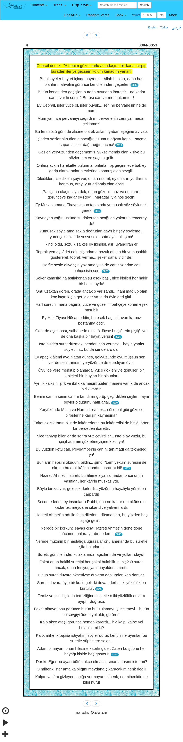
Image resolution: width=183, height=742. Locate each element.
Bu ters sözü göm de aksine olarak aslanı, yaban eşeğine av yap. (91, 131)
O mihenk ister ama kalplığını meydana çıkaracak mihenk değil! (91, 669)
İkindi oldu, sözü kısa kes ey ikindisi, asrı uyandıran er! (91, 244)
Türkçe (164, 27)
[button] (39, 5)
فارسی (176, 27)
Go (161, 15)
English (152, 27)
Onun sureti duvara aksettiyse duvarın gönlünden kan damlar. (91, 575)
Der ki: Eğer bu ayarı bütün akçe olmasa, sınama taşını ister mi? (91, 661)
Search (144, 5)
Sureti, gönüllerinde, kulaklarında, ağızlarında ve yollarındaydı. (91, 554)
